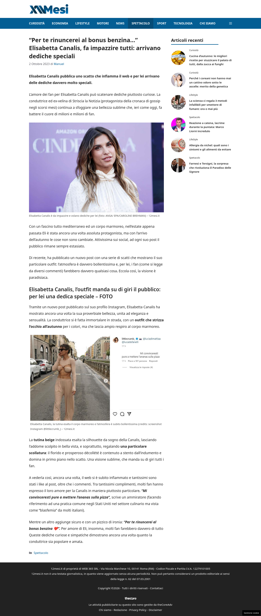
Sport (161, 23)
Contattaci (156, 588)
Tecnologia (182, 23)
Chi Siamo (208, 23)
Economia (60, 23)
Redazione (120, 610)
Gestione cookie (251, 612)
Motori (103, 23)
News (120, 23)
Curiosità (37, 23)
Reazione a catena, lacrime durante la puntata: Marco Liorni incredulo (207, 127)
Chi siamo (105, 610)
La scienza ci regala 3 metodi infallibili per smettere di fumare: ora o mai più (208, 105)
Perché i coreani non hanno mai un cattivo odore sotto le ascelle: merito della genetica (210, 82)
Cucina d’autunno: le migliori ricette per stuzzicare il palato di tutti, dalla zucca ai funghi (210, 60)
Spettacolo (141, 23)
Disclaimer (155, 610)
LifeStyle (82, 23)
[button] (230, 23)
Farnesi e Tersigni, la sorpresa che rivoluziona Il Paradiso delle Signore (210, 167)
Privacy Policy (137, 610)
